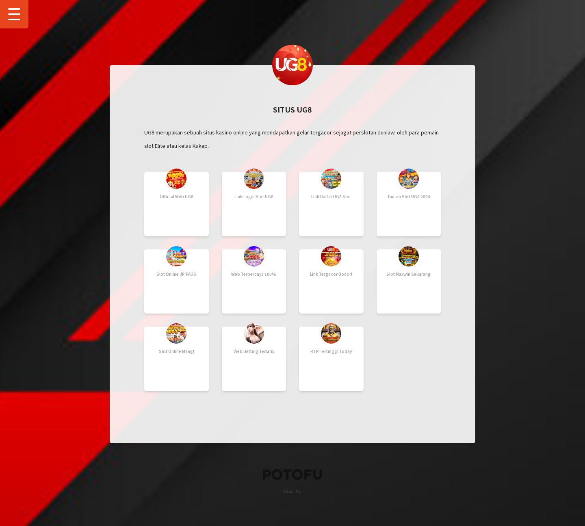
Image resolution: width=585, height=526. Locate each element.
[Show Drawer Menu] (14, 14)
